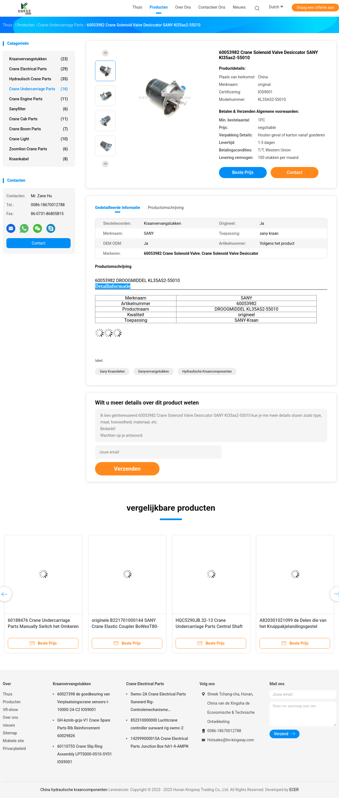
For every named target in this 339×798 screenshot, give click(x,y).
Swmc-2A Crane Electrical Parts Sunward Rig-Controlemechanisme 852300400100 (158, 703)
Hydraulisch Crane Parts (38, 79)
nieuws (9, 725)
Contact (38, 243)
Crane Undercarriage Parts (38, 89)
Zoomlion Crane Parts (38, 149)
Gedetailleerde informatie (117, 207)
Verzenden (127, 468)
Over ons (10, 717)
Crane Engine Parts (38, 99)
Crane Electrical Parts (38, 69)
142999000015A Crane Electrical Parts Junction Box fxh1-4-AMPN (159, 742)
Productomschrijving (166, 207)
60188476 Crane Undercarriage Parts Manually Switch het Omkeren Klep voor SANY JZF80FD (43, 626)
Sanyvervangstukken (153, 371)
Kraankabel (38, 159)
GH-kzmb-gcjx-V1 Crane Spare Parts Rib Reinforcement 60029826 (83, 728)
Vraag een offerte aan (315, 7)
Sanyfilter (38, 109)
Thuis (7, 694)
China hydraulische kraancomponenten (74, 789)
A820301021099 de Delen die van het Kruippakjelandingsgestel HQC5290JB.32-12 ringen (293, 626)
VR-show (10, 709)
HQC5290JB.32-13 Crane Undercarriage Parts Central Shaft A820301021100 (209, 626)
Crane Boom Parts (38, 129)
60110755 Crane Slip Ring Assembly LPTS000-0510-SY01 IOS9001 (84, 754)
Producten (12, 702)
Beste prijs (243, 172)
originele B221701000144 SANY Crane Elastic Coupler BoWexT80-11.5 (125, 626)
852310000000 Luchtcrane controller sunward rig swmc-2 (157, 724)
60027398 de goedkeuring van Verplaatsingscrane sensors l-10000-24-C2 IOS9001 (83, 702)
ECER (294, 789)
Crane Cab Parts (38, 119)
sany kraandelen (112, 371)
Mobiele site (13, 741)
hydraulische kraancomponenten (207, 371)
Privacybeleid (14, 748)
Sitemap (10, 733)
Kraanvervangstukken (38, 59)
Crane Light (38, 139)
